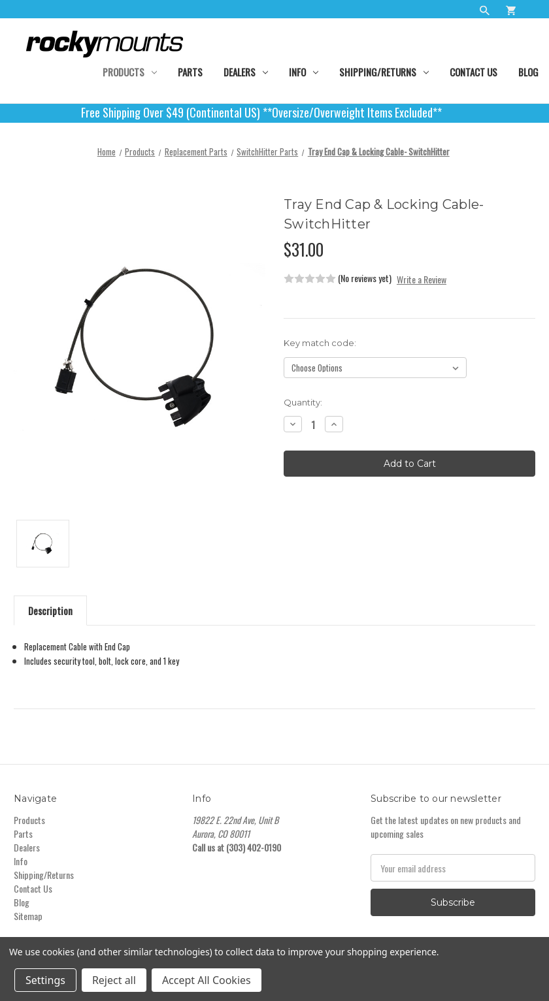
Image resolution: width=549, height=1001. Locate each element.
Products (130, 72)
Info (303, 72)
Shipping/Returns (384, 72)
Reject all (114, 980)
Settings (45, 980)
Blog (528, 72)
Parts (190, 72)
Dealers (246, 72)
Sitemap (28, 916)
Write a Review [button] (421, 279)
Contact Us (473, 72)
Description (50, 610)
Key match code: (320, 343)
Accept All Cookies (206, 980)
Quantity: (303, 402)
